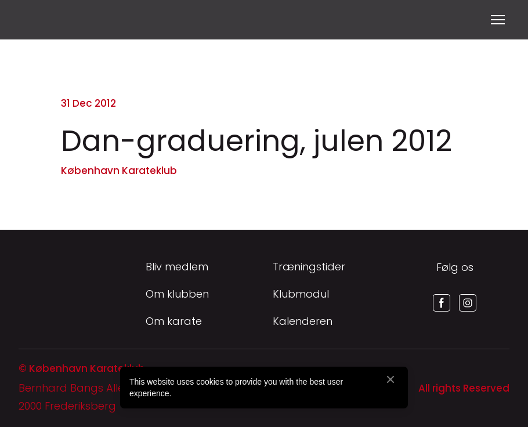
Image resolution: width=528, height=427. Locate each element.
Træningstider (309, 266)
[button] (441, 303)
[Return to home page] (33, 20)
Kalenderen (302, 321)
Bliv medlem (177, 266)
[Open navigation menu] (497, 19)
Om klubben (177, 294)
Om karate (174, 321)
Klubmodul (301, 294)
